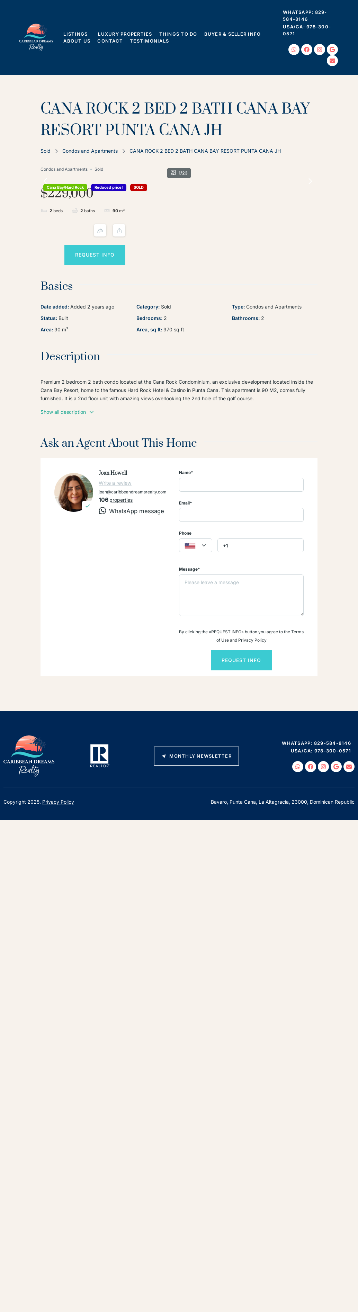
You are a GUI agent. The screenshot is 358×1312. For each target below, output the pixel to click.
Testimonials (149, 41)
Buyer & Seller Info (234, 33)
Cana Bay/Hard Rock (65, 187)
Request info (271, 249)
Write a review (115, 542)
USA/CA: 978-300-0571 (307, 30)
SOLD (91, 197)
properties (121, 559)
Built (63, 378)
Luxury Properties (125, 34)
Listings (77, 33)
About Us (76, 41)
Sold (46, 151)
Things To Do (178, 34)
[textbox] (195, 605)
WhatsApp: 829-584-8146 (305, 15)
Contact (110, 41)
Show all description (68, 471)
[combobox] (195, 605)
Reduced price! (61, 197)
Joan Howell (113, 532)
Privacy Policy (58, 861)
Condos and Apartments (90, 151)
